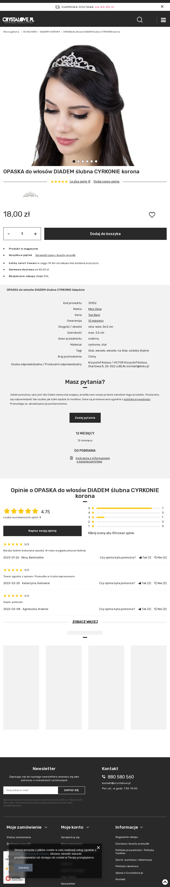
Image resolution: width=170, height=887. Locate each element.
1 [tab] (74, 161)
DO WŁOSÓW (30, 32)
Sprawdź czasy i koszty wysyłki (55, 255)
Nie (161, 557)
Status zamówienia (19, 837)
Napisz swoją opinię (42, 530)
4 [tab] (87, 161)
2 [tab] (78, 161)
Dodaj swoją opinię (107, 182)
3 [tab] (82, 161)
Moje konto (72, 827)
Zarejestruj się (70, 837)
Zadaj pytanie (85, 417)
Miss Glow (95, 309)
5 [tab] (91, 161)
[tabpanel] (85, 104)
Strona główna (11, 32)
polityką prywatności (137, 399)
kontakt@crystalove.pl (116, 783)
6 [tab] (96, 161)
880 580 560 (121, 777)
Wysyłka (14, 255)
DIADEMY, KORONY (50, 32)
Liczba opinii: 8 (80, 181)
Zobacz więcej (85, 622)
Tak (145, 557)
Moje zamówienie (24, 827)
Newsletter (44, 774)
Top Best (94, 315)
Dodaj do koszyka (105, 234)
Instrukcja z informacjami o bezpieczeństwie (93, 460)
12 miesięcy (96, 320)
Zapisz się (71, 790)
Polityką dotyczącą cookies (31, 853)
